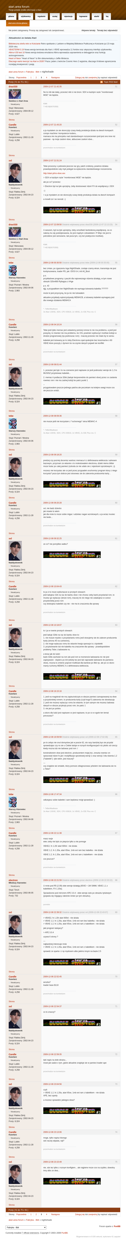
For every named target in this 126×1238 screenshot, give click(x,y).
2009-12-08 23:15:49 (52, 1162)
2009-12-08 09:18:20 (52, 455)
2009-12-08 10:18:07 (52, 625)
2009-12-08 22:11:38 (52, 833)
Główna (11, 16)
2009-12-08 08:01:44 (52, 364)
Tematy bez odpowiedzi (107, 30)
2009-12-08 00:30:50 (52, 263)
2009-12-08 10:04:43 (52, 586)
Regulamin (41, 16)
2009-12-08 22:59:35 (52, 1054)
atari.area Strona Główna (17, 23)
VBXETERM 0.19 (16, 49)
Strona (11, 120)
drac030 (13, 86)
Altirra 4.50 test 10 (17, 52)
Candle (12, 124)
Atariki (96, 16)
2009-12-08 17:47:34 (52, 794)
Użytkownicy (26, 16)
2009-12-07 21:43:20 (52, 125)
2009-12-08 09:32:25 (52, 538)
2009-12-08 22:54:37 (52, 1006)
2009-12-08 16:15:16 (52, 691)
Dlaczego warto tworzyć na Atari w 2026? (27, 61)
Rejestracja (68, 16)
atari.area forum (19, 6)
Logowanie (83, 16)
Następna (55, 77)
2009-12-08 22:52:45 (52, 976)
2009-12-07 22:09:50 (52, 224)
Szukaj (54, 16)
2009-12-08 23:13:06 (52, 1132)
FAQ (107, 16)
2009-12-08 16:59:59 (52, 737)
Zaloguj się (80, 77)
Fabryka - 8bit (32, 72)
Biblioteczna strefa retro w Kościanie (24, 44)
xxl (10, 160)
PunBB (117, 1226)
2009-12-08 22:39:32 (52, 912)
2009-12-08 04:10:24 (52, 324)
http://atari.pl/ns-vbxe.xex (54, 173)
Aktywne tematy (88, 30)
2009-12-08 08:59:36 (52, 416)
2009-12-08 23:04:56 (52, 1084)
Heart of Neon (15, 58)
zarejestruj (92, 77)
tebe (11, 262)
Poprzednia (21, 77)
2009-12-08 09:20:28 (52, 503)
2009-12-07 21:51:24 (52, 160)
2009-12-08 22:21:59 (52, 880)
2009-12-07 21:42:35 (52, 86)
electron (13, 880)
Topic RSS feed (110, 82)
